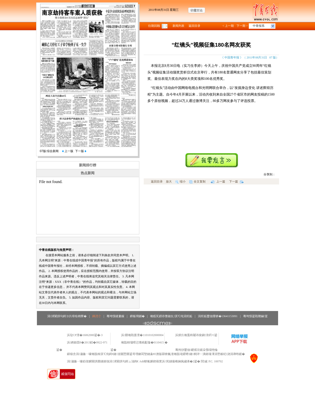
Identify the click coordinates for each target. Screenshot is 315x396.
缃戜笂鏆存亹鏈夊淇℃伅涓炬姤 (171, 316)
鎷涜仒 (96, 316)
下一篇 (236, 181)
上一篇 (218, 181)
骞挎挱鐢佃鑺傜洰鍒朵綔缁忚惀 (196, 350)
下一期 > (242, 26)
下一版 (80, 151)
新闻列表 (178, 26)
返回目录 (194, 26)
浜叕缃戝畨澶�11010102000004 (142, 335)
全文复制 (197, 181)
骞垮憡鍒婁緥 (115, 316)
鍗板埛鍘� (137, 316)
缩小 (180, 181)
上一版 (67, 151)
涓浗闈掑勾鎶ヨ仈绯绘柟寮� (67, 316)
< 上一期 (228, 26)
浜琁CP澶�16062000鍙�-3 (85, 335)
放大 (169, 181)
